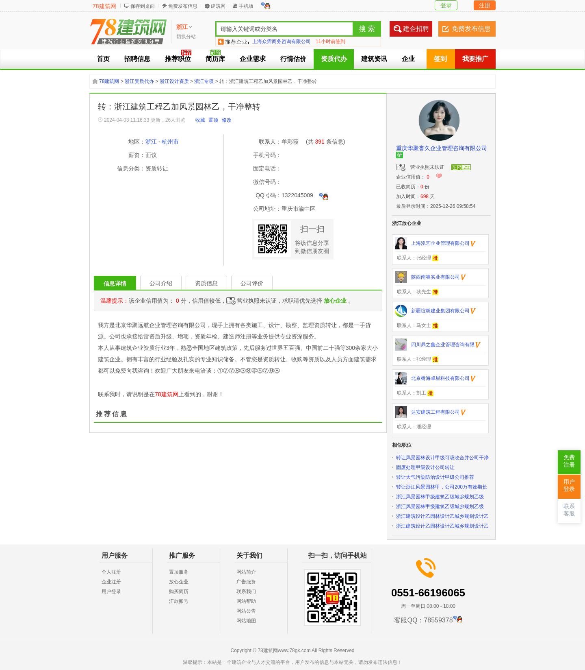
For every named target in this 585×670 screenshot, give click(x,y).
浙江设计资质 (174, 81)
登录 (446, 5)
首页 (103, 58)
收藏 (200, 120)
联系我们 (246, 591)
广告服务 (246, 582)
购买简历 (178, 591)
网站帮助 (246, 601)
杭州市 (170, 141)
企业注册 (111, 582)
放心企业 (178, 582)
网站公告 (246, 611)
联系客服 (569, 510)
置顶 (213, 120)
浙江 (151, 141)
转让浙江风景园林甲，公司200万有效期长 (441, 487)
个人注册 (111, 572)
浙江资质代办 (139, 81)
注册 (484, 5)
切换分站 (186, 36)
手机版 (246, 6)
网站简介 (246, 572)
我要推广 (475, 58)
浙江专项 (204, 81)
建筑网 (218, 6)
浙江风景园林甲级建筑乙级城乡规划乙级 (440, 497)
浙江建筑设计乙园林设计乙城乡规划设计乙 (442, 516)
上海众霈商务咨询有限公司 (281, 41)
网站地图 (246, 621)
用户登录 (111, 591)
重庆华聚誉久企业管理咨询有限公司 (441, 148)
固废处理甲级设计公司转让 (425, 467)
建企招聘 (416, 28)
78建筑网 (104, 6)
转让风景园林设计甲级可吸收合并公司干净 (442, 457)
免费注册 (569, 461)
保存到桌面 (142, 6)
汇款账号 (178, 601)
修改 (227, 120)
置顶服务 (178, 572)
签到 (440, 58)
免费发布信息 (182, 6)
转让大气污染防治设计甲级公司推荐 (435, 477)
